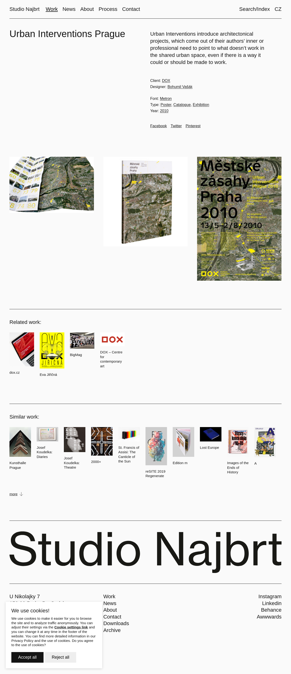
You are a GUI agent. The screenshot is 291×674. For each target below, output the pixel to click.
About (110, 610)
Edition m (180, 463)
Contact (112, 617)
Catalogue (182, 105)
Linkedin (272, 603)
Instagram (270, 596)
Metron (166, 99)
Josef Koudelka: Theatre (72, 462)
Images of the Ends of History (238, 467)
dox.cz (14, 372)
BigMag (76, 355)
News (109, 603)
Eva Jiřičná (48, 375)
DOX (166, 81)
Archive (112, 630)
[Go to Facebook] (158, 126)
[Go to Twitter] (176, 126)
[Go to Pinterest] (192, 126)
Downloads (116, 623)
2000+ (96, 462)
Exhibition (201, 105)
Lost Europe (209, 447)
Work (109, 596)
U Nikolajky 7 (24, 596)
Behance (271, 610)
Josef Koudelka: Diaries (45, 452)
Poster (166, 105)
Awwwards (269, 617)
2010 (164, 111)
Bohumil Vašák (180, 87)
